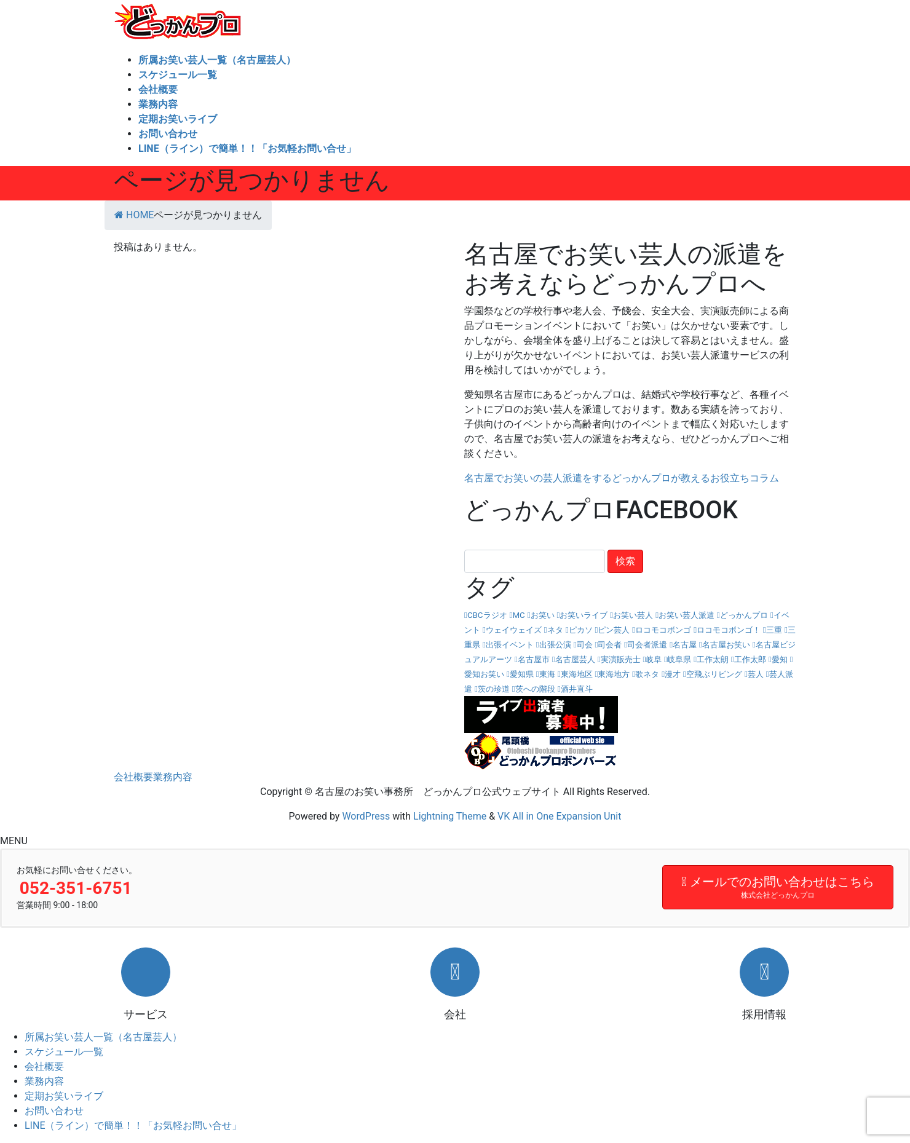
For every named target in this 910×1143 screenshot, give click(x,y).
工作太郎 (750, 659)
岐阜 (654, 659)
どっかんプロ (744, 615)
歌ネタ (647, 674)
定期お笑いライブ (64, 1096)
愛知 (780, 659)
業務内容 (172, 777)
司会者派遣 (647, 644)
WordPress (366, 816)
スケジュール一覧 (64, 1052)
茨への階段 (535, 689)
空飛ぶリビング (714, 674)
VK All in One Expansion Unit (559, 816)
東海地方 (614, 674)
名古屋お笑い (726, 644)
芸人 (756, 674)
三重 (774, 630)
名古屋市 (534, 659)
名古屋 (685, 644)
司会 (585, 644)
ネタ (555, 630)
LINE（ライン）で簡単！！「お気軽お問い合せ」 (133, 1125)
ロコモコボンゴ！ (729, 630)
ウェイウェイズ (514, 630)
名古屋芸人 (575, 659)
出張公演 (555, 644)
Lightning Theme (449, 816)
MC (518, 615)
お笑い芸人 (633, 615)
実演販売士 (621, 659)
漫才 (673, 674)
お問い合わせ (54, 1111)
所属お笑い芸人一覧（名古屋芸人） (103, 1037)
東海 (547, 674)
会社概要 (133, 777)
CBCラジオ (487, 615)
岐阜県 (679, 659)
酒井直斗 (577, 689)
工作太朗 (713, 659)
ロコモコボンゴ (663, 630)
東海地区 (577, 674)
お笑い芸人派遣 (686, 615)
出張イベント (510, 644)
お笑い (543, 615)
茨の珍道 (494, 689)
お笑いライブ (583, 615)
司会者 (610, 644)
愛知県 (522, 674)
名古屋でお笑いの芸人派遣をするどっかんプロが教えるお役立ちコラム (621, 478)
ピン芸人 (614, 630)
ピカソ (581, 630)
